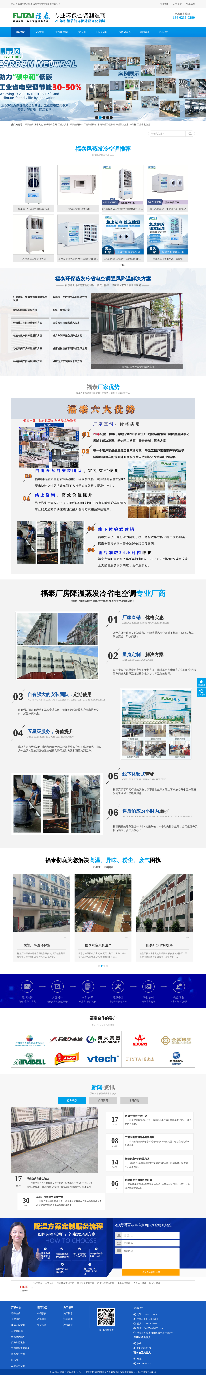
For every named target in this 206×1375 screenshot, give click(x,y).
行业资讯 (42, 1319)
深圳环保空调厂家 (65, 1283)
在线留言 (68, 1325)
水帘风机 (81, 32)
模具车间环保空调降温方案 (67, 335)
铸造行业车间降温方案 (137, 1158)
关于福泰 (177, 4)
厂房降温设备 (123, 32)
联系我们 (163, 32)
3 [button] (104, 966)
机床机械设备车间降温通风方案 (70, 348)
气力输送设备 (139, 1283)
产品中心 (16, 1307)
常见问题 (134, 1100)
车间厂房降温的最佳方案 (49, 1197)
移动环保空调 (18, 1325)
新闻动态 (42, 1307)
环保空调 (39, 32)
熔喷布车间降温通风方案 (66, 322)
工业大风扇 (101, 32)
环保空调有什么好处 (38, 1178)
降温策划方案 (18, 1354)
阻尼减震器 (154, 1283)
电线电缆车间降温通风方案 (27, 335)
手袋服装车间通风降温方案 (27, 361)
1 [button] (99, 966)
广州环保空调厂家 (105, 1283)
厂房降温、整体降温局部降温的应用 (30, 299)
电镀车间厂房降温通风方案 (27, 348)
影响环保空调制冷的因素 (138, 1180)
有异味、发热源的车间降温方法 (70, 297)
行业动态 (72, 1100)
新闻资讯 (145, 32)
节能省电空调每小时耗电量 (139, 1137)
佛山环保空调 (123, 1283)
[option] (41, 918)
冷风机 (14, 1360)
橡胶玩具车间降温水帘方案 (67, 361)
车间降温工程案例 (20, 1348)
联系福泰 (190, 4)
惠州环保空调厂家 (85, 1283)
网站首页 (20, 32)
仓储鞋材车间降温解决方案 (27, 322)
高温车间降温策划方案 (25, 310)
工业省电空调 (60, 32)
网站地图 (164, 4)
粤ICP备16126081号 (147, 1372)
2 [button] (102, 966)
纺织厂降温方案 (61, 310)
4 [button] (107, 966)
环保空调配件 (18, 1337)
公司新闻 (103, 1100)
